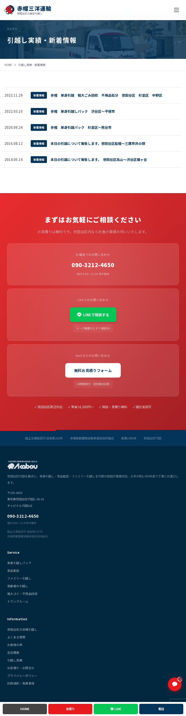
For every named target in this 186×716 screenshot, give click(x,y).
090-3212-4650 (93, 265)
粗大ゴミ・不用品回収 (22, 593)
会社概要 (13, 652)
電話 (161, 709)
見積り (70, 709)
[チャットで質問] (174, 684)
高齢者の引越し (17, 586)
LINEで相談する (93, 314)
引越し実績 (14, 660)
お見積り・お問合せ (21, 668)
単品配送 (13, 570)
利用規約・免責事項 (21, 683)
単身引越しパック (19, 563)
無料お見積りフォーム (93, 370)
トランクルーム (17, 601)
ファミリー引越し (19, 578)
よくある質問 (16, 637)
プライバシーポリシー (22, 675)
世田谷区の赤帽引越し (22, 629)
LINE (117, 709)
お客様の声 (14, 645)
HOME (8, 65)
